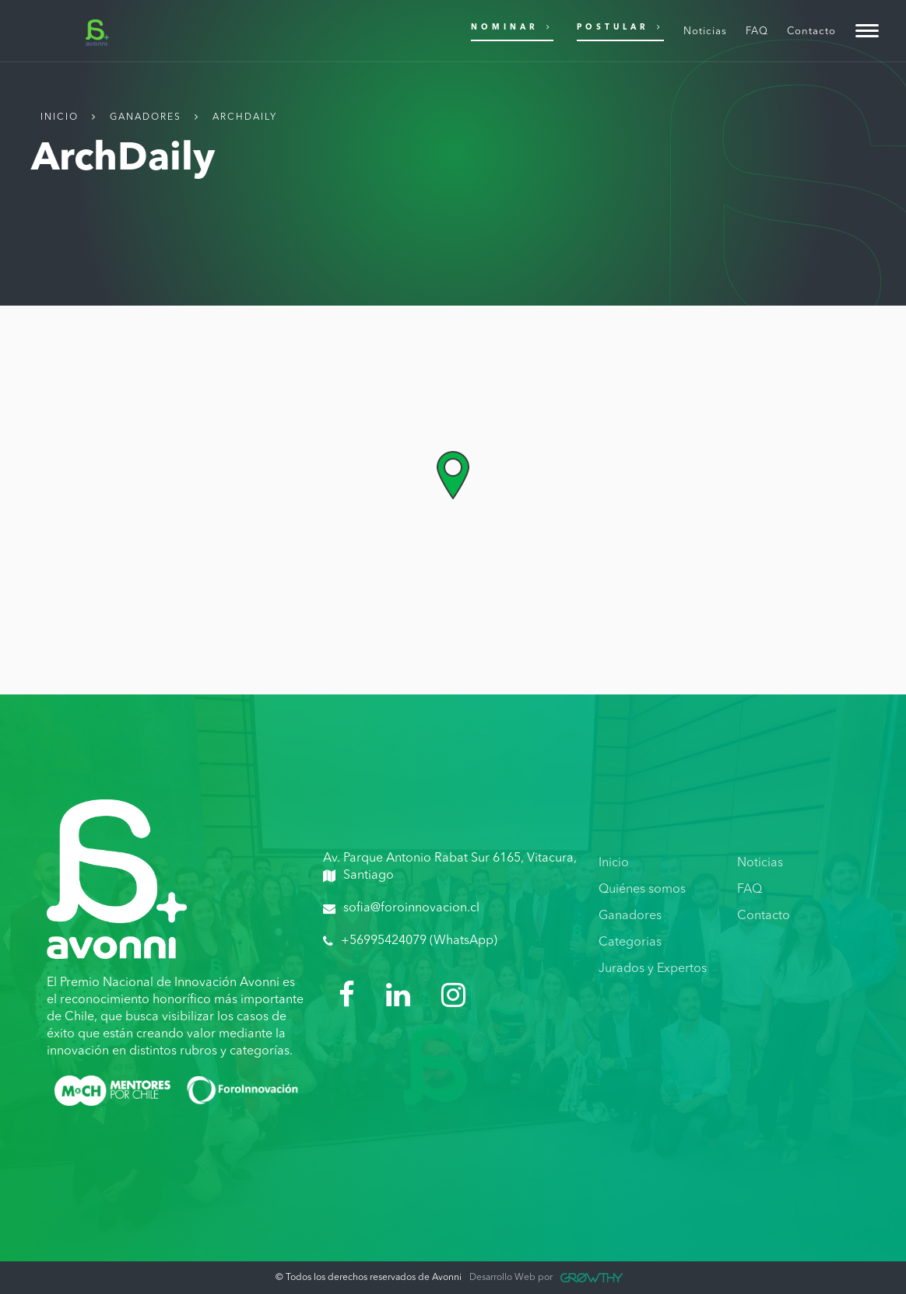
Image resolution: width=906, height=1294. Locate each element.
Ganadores (145, 117)
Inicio (59, 117)
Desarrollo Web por (546, 1277)
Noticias (760, 863)
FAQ (749, 889)
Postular (620, 27)
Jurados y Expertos (653, 969)
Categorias (630, 942)
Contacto (763, 916)
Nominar (512, 27)
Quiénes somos (642, 889)
